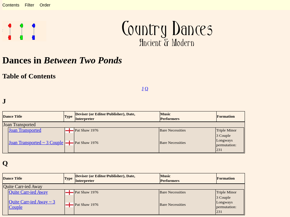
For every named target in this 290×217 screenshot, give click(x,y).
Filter (29, 5)
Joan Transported (25, 130)
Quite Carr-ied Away (28, 192)
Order (44, 5)
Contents (10, 5)
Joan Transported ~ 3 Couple (36, 142)
